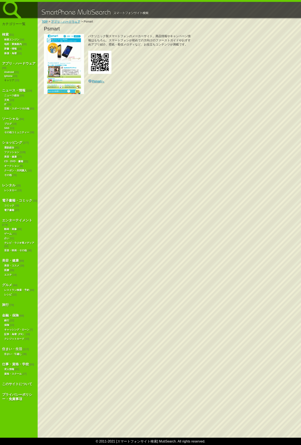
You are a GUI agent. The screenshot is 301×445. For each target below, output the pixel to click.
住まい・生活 (12, 349)
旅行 (5, 305)
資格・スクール (13, 373)
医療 (6, 270)
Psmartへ (98, 81)
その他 (8, 175)
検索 (5, 34)
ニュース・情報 (14, 90)
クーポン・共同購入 (15, 170)
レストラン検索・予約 (16, 290)
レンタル (8, 185)
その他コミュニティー (16, 132)
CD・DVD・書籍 (13, 161)
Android (9, 72)
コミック (9, 205)
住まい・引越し (13, 354)
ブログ (8, 123)
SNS (6, 128)
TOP (45, 21)
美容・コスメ (11, 265)
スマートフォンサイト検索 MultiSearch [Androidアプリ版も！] (19, 10)
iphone (8, 76)
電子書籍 (9, 210)
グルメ (7, 285)
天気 (6, 100)
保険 (6, 325)
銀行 (6, 320)
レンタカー (10, 190)
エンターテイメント (17, 220)
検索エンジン (11, 39)
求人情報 (9, 369)
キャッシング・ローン (16, 329)
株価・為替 (10, 53)
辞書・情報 (10, 48)
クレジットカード (14, 338)
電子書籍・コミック (17, 200)
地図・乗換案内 (13, 44)
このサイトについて (17, 384)
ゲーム (8, 233)
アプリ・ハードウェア (19, 63)
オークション (11, 166)
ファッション (11, 152)
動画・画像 (10, 229)
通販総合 (9, 147)
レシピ (8, 294)
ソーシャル (10, 119)
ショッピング (12, 142)
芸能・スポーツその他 (16, 108)
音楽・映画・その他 (15, 250)
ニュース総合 (11, 95)
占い (6, 238)
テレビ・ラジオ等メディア (19, 242)
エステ (8, 274)
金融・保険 (10, 315)
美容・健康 (10, 156)
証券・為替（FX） (14, 334)
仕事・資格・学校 (15, 364)
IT (5, 104)
